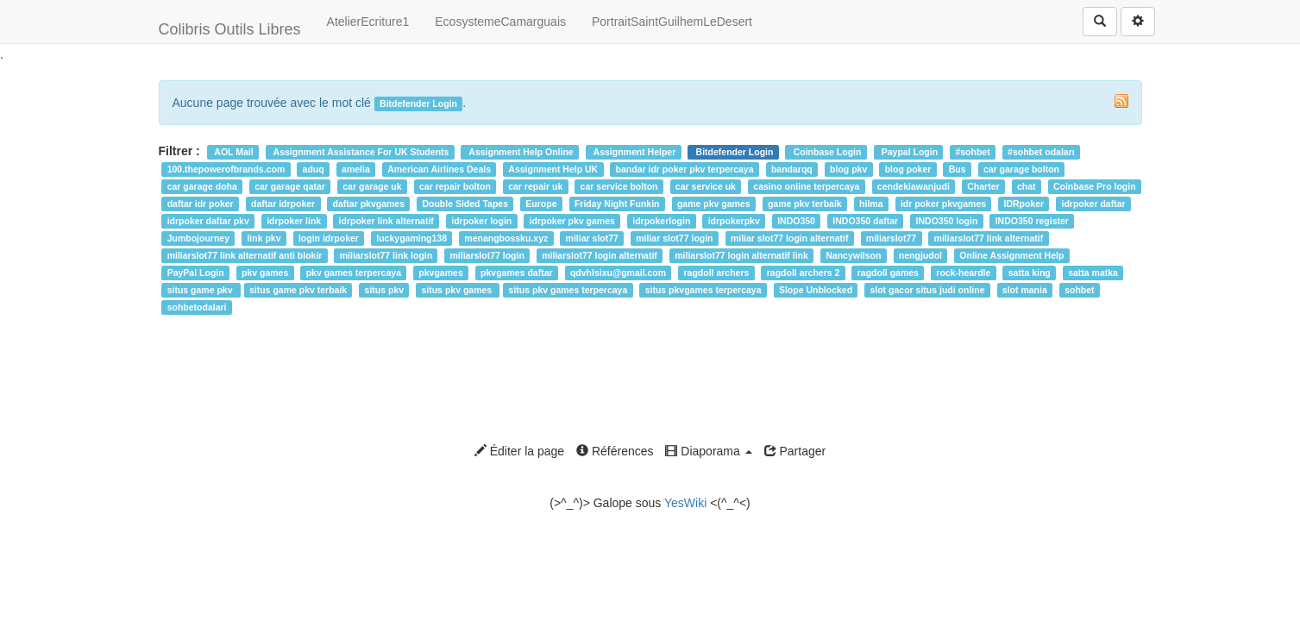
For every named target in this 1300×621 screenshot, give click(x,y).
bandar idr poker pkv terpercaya (685, 169)
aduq (313, 169)
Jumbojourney (198, 238)
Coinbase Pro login (1094, 186)
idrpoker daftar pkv (208, 221)
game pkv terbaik (805, 203)
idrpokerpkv (734, 221)
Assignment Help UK (553, 169)
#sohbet (972, 152)
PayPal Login (195, 272)
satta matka (1093, 272)
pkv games (265, 272)
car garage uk (371, 186)
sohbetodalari (197, 307)
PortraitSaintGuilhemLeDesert (672, 21)
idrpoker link (294, 221)
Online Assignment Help (1011, 255)
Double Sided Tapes (465, 203)
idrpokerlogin (661, 221)
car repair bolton (455, 186)
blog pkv (848, 169)
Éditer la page (519, 451)
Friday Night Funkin (617, 203)
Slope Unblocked (815, 290)
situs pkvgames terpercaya (703, 290)
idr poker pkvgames (943, 203)
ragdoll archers (717, 272)
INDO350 (796, 221)
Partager (795, 451)
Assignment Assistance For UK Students (360, 152)
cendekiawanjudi (913, 186)
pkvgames (440, 272)
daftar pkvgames (369, 203)
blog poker (908, 169)
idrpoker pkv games (572, 221)
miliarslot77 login (487, 255)
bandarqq (792, 169)
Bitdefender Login (734, 152)
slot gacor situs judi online (927, 290)
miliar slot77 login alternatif (790, 238)
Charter (983, 186)
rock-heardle (963, 272)
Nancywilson (853, 255)
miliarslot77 (891, 238)
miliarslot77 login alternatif (599, 255)
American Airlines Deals (439, 169)
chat (1026, 186)
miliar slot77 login (674, 238)
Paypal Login (908, 152)
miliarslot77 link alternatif (989, 238)
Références (614, 451)
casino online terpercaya (806, 186)
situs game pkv (201, 290)
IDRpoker (1023, 203)
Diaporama (708, 451)
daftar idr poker (200, 203)
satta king (1029, 272)
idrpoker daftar (1094, 203)
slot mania (1024, 290)
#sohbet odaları (1041, 152)
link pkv (263, 238)
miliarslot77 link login (386, 255)
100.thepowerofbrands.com (226, 169)
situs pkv (385, 290)
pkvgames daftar (516, 272)
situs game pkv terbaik (298, 290)
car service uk (705, 186)
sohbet (1079, 290)
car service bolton (619, 186)
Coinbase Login (826, 152)
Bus (957, 169)
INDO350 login (947, 221)
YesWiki (685, 503)
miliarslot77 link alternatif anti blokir (245, 255)
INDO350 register (1032, 221)
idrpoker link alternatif (386, 221)
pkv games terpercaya (353, 272)
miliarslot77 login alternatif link (741, 255)
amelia (356, 169)
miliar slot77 (592, 238)
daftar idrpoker (283, 203)
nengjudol (920, 255)
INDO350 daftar (865, 221)
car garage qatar (289, 186)
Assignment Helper (633, 152)
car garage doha (202, 186)
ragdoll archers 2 (803, 272)
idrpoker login (481, 221)
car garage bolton (1021, 169)
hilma (870, 203)
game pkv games (713, 203)
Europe (540, 203)
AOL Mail (233, 152)
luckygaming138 (411, 238)
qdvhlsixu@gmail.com (618, 272)
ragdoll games (888, 272)
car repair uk (535, 186)
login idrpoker (328, 238)
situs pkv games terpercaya (568, 290)
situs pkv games (457, 290)
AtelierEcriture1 (368, 21)
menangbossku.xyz (506, 238)
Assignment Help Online (520, 152)
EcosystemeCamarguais (500, 21)
